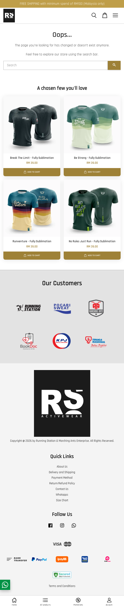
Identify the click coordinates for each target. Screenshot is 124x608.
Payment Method (62, 478)
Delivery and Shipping (62, 472)
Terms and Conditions (62, 586)
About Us (62, 466)
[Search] (55, 65)
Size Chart (62, 500)
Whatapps (62, 494)
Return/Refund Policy (62, 483)
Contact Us (62, 489)
